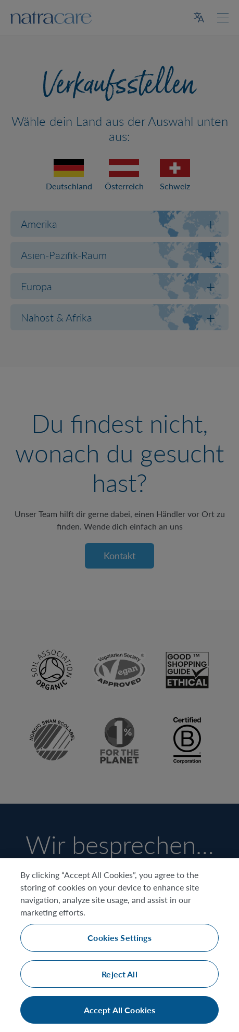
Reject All (119, 974)
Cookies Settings (119, 938)
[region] (119, 945)
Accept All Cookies (120, 1010)
